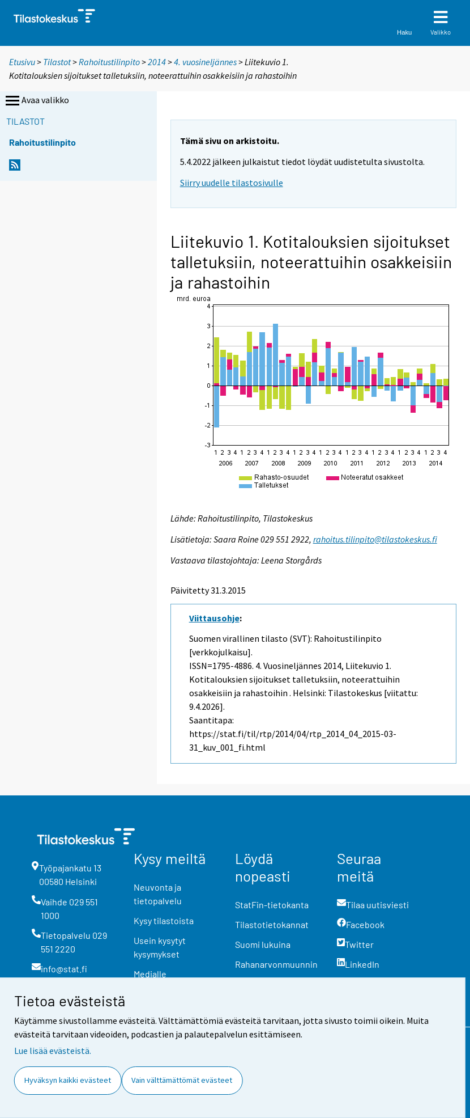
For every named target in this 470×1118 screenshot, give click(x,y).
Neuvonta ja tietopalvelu (158, 894)
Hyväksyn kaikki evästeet (67, 1080)
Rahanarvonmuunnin (276, 964)
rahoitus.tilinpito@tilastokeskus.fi (375, 539)
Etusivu (22, 61)
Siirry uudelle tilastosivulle (231, 182)
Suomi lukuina (262, 944)
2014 (157, 61)
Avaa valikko (36, 101)
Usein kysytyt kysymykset (160, 947)
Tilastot (57, 61)
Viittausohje (214, 618)
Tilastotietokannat (272, 924)
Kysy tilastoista (164, 920)
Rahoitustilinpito (109, 61)
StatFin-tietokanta (272, 904)
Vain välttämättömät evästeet (181, 1080)
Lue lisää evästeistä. (52, 1050)
